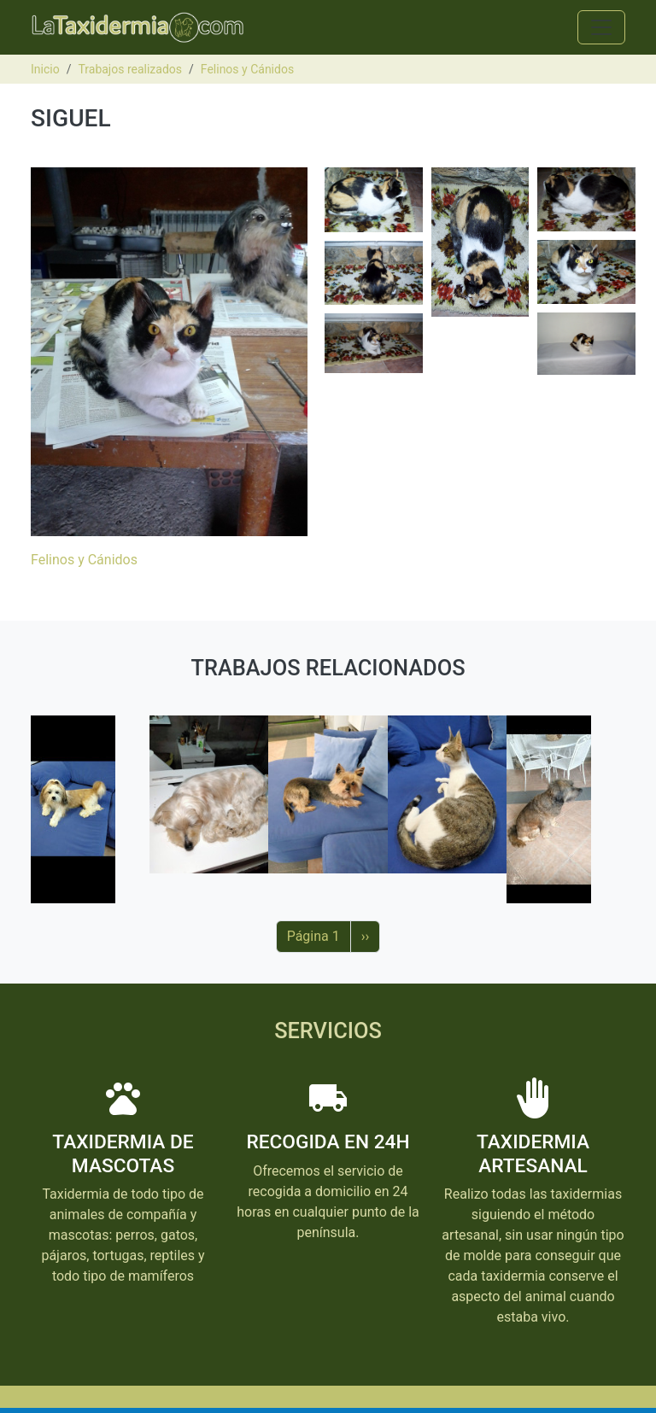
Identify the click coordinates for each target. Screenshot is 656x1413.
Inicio (45, 69)
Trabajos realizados (130, 69)
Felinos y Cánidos (247, 69)
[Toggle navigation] (601, 27)
